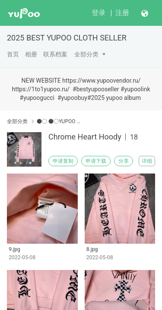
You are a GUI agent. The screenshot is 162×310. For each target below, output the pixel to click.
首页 (13, 54)
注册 (122, 13)
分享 (123, 161)
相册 (31, 54)
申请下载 (96, 161)
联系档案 (55, 54)
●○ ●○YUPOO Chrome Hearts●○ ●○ (59, 121)
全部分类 (86, 54)
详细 (147, 161)
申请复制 (63, 161)
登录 (98, 13)
